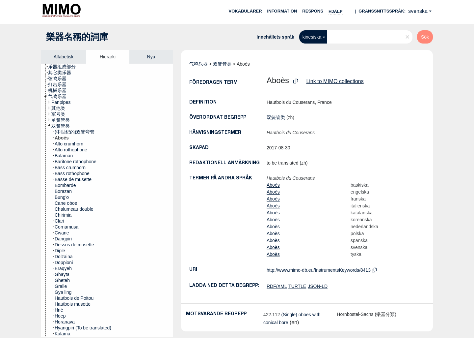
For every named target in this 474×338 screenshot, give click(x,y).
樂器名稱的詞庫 (77, 37)
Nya (151, 56)
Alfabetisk (64, 56)
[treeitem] (65, 67)
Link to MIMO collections (334, 81)
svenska (418, 11)
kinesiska (312, 37)
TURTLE (297, 286)
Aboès (273, 185)
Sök (425, 37)
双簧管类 (222, 64)
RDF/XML (277, 286)
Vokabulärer (245, 11)
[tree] (107, 200)
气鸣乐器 (198, 64)
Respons (312, 11)
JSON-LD (318, 286)
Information (282, 11)
